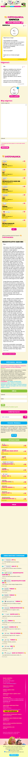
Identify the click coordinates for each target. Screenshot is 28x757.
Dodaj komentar (14, 96)
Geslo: (2, 398)
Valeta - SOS (6, 476)
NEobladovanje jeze (9, 498)
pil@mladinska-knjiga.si (11, 683)
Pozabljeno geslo (13, 406)
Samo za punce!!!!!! (19, 653)
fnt (14, 560)
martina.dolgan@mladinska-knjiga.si (14, 709)
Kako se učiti (7, 493)
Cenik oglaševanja (10, 711)
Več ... (14, 229)
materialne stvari (8, 464)
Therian (5, 445)
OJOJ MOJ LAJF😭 (7, 481)
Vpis (3, 405)
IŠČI (26, 417)
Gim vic (15, 566)
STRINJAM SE (14, 755)
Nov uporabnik (4, 406)
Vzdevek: (3, 394)
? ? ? (14, 435)
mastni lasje (15, 614)
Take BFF (5, 469)
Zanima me (13, 627)
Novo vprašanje (14, 22)
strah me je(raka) (8, 487)
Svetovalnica (13, 17)
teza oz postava (16, 633)
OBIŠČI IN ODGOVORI (9, 353)
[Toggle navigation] (2, 1)
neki (12, 646)
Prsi (4, 457)
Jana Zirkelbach (6, 687)
